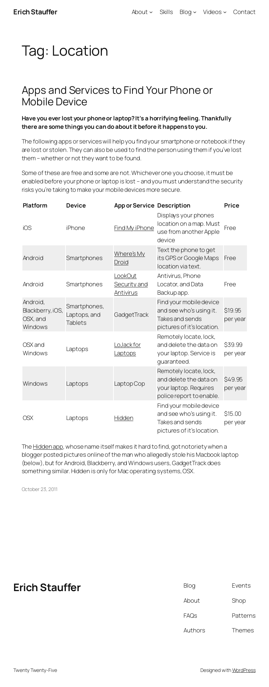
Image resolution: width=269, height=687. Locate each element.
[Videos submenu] (225, 12)
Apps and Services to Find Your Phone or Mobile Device (117, 95)
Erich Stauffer (35, 11)
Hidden (123, 418)
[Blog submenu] (194, 12)
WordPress (244, 670)
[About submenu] (151, 12)
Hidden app (48, 446)
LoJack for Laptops (127, 349)
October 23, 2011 (39, 489)
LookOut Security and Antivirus (131, 284)
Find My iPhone (134, 228)
